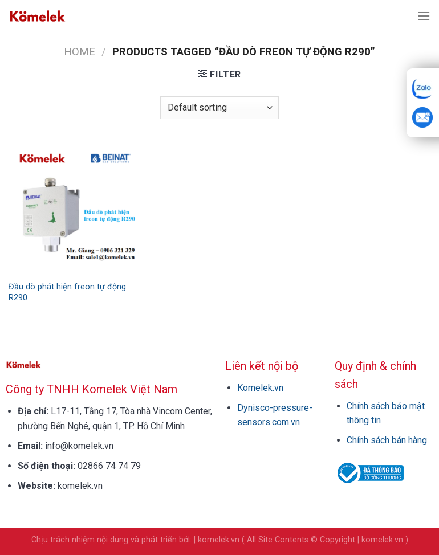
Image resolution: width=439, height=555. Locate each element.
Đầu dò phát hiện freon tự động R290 (67, 292)
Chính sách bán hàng (387, 440)
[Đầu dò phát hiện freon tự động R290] (75, 208)
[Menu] (423, 16)
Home (79, 52)
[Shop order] (219, 107)
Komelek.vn (260, 387)
